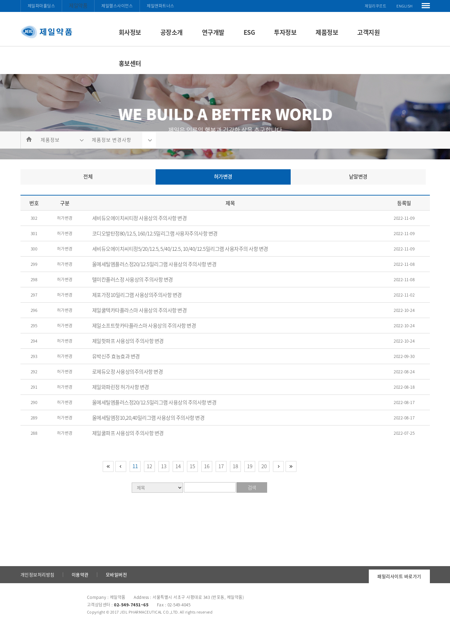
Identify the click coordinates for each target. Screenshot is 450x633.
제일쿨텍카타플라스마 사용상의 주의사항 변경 (139, 310)
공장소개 (171, 32)
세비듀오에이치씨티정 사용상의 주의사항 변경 (139, 218)
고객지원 (368, 32)
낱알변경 (358, 176)
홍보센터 (130, 63)
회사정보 (130, 32)
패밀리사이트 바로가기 (399, 576)
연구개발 (213, 32)
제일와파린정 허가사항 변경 (120, 387)
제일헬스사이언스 (117, 6)
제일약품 (78, 5)
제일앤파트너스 (160, 6)
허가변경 (223, 176)
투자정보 (285, 32)
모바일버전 (116, 574)
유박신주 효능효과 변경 (116, 356)
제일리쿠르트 (375, 6)
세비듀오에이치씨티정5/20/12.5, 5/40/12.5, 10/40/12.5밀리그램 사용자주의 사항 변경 (180, 249)
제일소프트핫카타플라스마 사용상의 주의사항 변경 (144, 325)
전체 (87, 176)
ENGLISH (404, 6)
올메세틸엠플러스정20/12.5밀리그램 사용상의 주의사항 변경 (154, 264)
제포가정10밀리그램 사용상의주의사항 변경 (137, 295)
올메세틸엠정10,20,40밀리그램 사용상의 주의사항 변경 (148, 417)
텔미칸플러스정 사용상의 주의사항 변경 (132, 279)
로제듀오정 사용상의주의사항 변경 (127, 371)
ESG (249, 32)
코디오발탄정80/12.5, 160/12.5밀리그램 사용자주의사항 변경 (155, 233)
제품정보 (327, 32)
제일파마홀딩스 (41, 6)
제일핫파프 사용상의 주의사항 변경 (128, 341)
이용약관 (80, 574)
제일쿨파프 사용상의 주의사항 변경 (128, 433)
